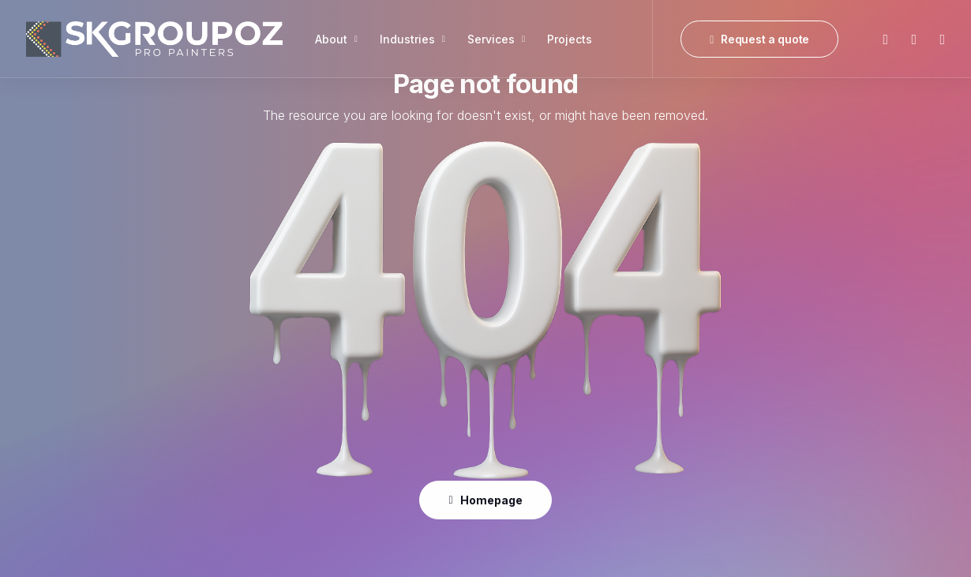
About (336, 39)
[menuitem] (336, 39)
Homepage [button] (485, 500)
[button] (884, 39)
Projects (569, 39)
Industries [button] (412, 39)
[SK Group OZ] (154, 39)
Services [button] (496, 39)
